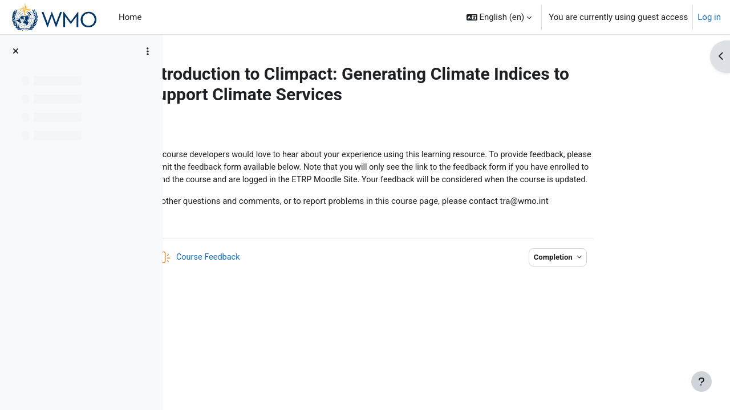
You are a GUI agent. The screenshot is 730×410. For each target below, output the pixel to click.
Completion (621, 271)
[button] (499, 17)
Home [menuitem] (130, 17)
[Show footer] (701, 381)
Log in (709, 17)
